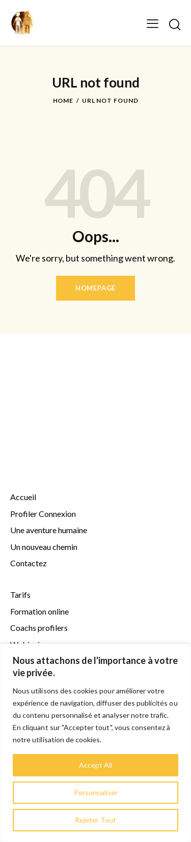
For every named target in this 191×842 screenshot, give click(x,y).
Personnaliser (96, 792)
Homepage (95, 288)
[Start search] (174, 24)
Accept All (95, 765)
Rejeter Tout (95, 820)
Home (63, 100)
